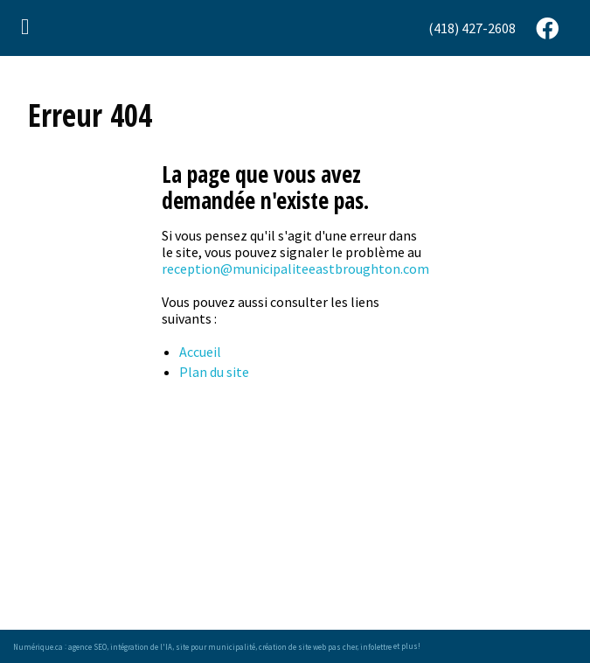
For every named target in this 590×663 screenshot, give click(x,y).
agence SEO (87, 646)
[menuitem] (473, 28)
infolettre (376, 646)
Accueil (200, 351)
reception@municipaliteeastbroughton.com (295, 268)
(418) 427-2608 (472, 28)
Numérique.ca (38, 646)
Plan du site (214, 371)
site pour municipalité (215, 646)
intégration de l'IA (141, 646)
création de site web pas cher (308, 646)
